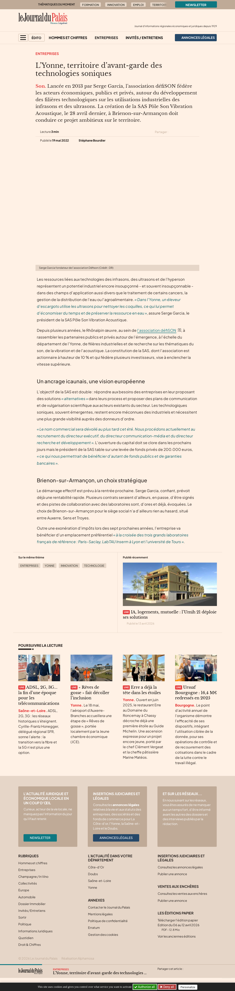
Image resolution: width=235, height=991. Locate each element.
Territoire (160, 5)
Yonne (49, 565)
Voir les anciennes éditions (177, 936)
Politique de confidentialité (108, 921)
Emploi (138, 5)
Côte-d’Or (96, 867)
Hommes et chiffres (68, 37)
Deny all (168, 987)
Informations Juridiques (35, 931)
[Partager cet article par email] (196, 132)
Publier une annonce (172, 874)
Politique (24, 924)
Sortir (22, 917)
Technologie (94, 565)
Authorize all (145, 987)
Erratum (94, 927)
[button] (23, 37)
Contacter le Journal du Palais (109, 907)
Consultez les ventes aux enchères (182, 893)
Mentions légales (100, 914)
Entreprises (106, 37)
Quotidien (25, 938)
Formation (90, 5)
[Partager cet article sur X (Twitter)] (173, 132)
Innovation (116, 5)
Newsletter (196, 5)
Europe (23, 890)
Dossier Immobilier (32, 904)
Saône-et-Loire (99, 881)
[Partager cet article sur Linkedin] (189, 132)
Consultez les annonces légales (180, 867)
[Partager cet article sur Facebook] (181, 132)
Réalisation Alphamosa (77, 958)
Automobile (27, 897)
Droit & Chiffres (29, 944)
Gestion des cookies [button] (103, 934)
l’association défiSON (156, 330)
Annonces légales (116, 838)
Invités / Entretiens (144, 37)
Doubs (93, 874)
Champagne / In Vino (33, 876)
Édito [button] (36, 38)
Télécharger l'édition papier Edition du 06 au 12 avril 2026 (178, 924)
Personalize (188, 987)
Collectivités (27, 883)
